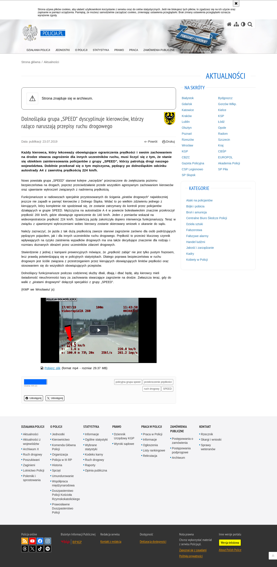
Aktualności (51, 62)
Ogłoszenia (150, 445)
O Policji (56, 426)
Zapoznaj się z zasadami (192, 550)
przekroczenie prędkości (158, 381)
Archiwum (178, 457)
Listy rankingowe (154, 450)
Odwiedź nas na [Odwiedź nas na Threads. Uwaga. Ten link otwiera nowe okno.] (24, 548)
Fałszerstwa (194, 230)
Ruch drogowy (32, 454)
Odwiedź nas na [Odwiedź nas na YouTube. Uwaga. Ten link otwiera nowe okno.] (32, 541)
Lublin (186, 121)
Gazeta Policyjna (193, 163)
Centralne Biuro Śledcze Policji (206, 218)
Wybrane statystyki (91, 447)
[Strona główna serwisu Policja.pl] (229, 24)
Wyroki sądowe (124, 444)
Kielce (222, 110)
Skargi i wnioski (211, 439)
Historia (57, 465)
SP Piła (223, 169)
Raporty (90, 465)
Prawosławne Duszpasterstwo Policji (62, 508)
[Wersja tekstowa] (243, 24)
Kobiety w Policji (197, 259)
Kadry (190, 253)
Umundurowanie (63, 476)
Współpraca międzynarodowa (63, 483)
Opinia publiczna (96, 470)
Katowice (188, 110)
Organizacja (60, 454)
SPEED (167, 388)
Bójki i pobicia (195, 206)
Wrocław (187, 145)
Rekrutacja (150, 455)
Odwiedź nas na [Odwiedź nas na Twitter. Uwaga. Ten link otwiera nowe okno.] (32, 548)
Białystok (188, 98)
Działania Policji (32, 426)
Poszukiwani (31, 459)
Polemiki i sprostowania (32, 478)
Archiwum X (31, 449)
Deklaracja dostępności (153, 541)
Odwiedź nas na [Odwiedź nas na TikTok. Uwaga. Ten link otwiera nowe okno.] (40, 548)
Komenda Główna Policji (64, 447)
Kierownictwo (60, 439)
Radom (223, 133)
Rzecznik (207, 434)
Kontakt (205, 426)
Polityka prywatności (191, 556)
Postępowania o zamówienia (182, 440)
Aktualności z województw (31, 441)
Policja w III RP (62, 459)
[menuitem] (38, 49)
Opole (222, 127)
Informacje (92, 434)
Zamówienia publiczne (178, 428)
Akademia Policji (229, 163)
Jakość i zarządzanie (200, 247)
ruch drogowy (151, 388)
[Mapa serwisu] (236, 24)
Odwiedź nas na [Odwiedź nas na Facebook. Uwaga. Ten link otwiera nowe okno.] (40, 541)
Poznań (187, 133)
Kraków (187, 116)
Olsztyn (187, 127)
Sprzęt (56, 470)
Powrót (150, 141)
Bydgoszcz (225, 98)
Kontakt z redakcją (110, 541)
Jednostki (58, 434)
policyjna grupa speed (128, 381)
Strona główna (30, 62)
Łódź (221, 121)
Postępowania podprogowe (181, 450)
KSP (221, 116)
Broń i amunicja (196, 212)
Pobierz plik (53, 368)
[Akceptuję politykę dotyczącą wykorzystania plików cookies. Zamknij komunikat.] (236, 3)
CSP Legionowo (192, 169)
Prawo (116, 426)
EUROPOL (225, 157)
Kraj (221, 145)
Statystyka (91, 426)
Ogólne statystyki (96, 439)
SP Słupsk (188, 175)
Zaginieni (29, 465)
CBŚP (222, 151)
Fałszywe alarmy (197, 236)
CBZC (186, 157)
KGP (185, 151)
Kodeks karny (94, 454)
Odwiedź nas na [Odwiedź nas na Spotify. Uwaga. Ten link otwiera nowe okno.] (47, 548)
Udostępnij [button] (34, 398)
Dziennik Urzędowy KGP (124, 436)
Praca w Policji (151, 426)
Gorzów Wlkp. (227, 104)
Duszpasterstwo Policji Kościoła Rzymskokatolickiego (66, 494)
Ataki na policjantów (199, 200)
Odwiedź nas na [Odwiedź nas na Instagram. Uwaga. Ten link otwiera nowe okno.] (47, 541)
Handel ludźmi (195, 242)
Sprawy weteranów (208, 447)
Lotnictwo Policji (33, 470)
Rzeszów (188, 139)
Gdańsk (187, 104)
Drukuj (168, 141)
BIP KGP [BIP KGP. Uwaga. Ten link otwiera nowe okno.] (77, 542)
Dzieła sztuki (194, 224)
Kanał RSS (24, 541)
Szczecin (224, 139)
